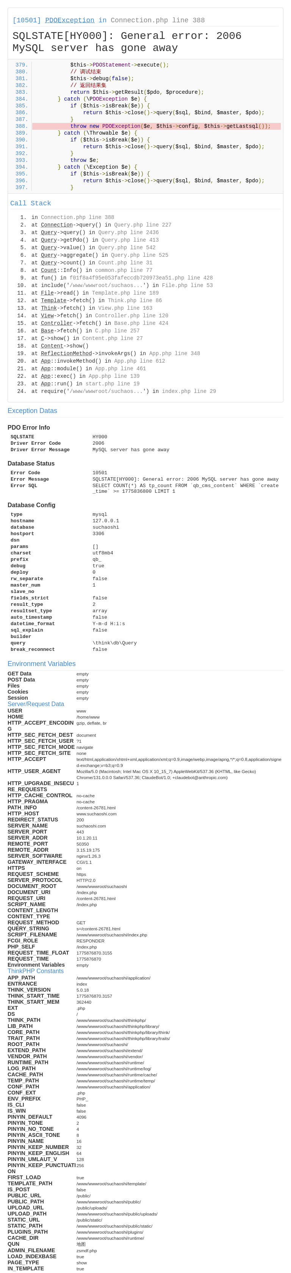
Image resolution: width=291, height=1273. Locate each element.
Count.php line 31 (125, 263)
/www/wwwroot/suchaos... (106, 286)
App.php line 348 (174, 354)
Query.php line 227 (142, 225)
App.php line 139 (114, 376)
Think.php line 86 (135, 301)
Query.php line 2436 (128, 233)
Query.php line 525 (139, 255)
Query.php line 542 (126, 248)
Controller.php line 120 (131, 316)
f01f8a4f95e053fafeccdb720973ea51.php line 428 (141, 278)
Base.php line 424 (141, 323)
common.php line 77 (123, 270)
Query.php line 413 (130, 240)
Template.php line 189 (125, 293)
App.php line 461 (120, 369)
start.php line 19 (113, 384)
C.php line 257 (117, 331)
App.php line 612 (139, 361)
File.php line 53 (187, 286)
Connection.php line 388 (158, 20)
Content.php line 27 (112, 338)
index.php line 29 (189, 391)
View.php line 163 (125, 308)
